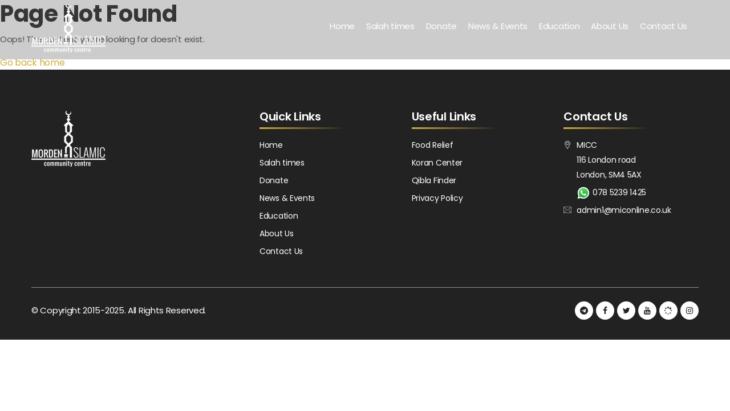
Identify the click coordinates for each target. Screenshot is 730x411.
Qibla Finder (434, 180)
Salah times (390, 26)
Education (559, 26)
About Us (609, 26)
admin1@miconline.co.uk (624, 210)
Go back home (32, 62)
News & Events (498, 26)
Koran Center (437, 162)
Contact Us (663, 26)
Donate (441, 26)
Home (342, 26)
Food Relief (432, 145)
